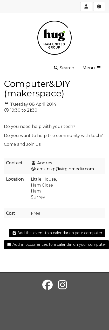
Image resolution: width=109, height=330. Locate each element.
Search (63, 67)
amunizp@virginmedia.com (65, 168)
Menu (92, 67)
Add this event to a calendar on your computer (57, 233)
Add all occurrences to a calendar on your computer (56, 244)
